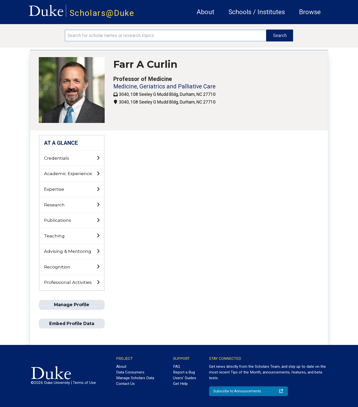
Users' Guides (184, 378)
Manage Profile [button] (71, 304)
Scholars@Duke (102, 13)
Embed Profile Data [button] (71, 323)
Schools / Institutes (256, 12)
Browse (310, 12)
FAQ (176, 366)
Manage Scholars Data (135, 378)
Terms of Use (84, 382)
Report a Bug (184, 372)
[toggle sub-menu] (98, 158)
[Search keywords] (165, 35)
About (205, 12)
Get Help (180, 383)
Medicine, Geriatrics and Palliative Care (164, 86)
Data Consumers (130, 372)
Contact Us (125, 383)
